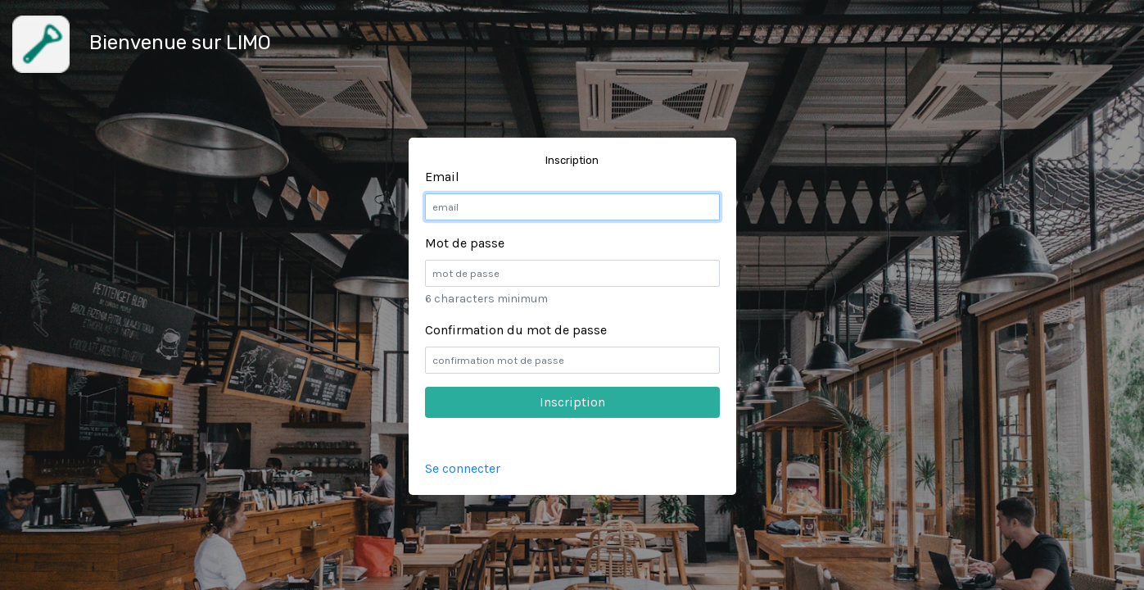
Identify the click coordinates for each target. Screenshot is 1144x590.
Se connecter (462, 468)
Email (442, 176)
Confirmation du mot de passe (516, 330)
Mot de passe (464, 243)
